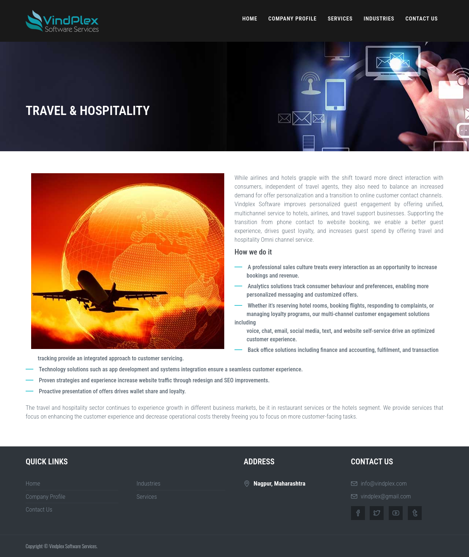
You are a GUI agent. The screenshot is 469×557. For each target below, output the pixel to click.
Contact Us (421, 18)
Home (249, 18)
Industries (378, 18)
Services (340, 18)
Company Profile (292, 18)
